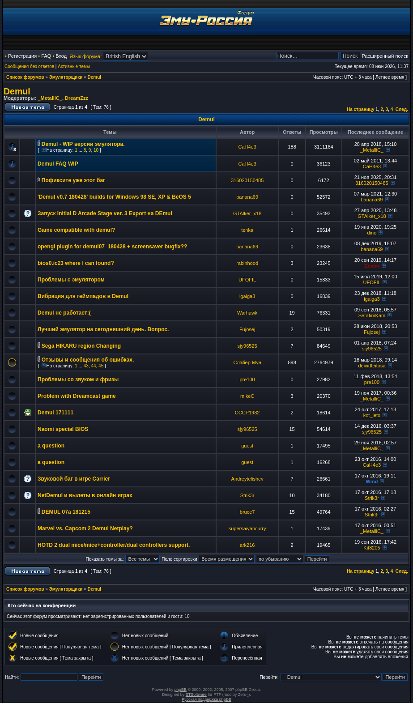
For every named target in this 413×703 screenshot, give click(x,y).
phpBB (181, 689)
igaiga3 (247, 296)
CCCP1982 (247, 412)
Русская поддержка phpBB (206, 699)
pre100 (247, 379)
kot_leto (372, 415)
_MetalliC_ (50, 98)
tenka (247, 230)
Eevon (371, 265)
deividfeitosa (371, 365)
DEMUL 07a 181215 (66, 512)
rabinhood (247, 263)
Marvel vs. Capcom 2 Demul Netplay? (85, 528)
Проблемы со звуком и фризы (78, 379)
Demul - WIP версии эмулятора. (83, 144)
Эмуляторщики (66, 77)
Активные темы (74, 66)
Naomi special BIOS (63, 429)
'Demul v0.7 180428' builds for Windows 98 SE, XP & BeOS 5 (114, 197)
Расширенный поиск (385, 56)
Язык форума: (85, 56)
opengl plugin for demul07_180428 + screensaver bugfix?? (112, 246)
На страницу (361, 109)
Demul (95, 77)
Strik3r (247, 495)
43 (86, 365)
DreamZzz (76, 98)
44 (93, 365)
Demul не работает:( (64, 313)
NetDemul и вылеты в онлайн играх (85, 495)
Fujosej (247, 329)
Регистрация (22, 56)
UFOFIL (247, 279)
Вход (61, 56)
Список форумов (25, 77)
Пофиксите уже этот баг (73, 180)
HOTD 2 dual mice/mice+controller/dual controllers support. (114, 545)
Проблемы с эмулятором (71, 280)
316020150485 (247, 180)
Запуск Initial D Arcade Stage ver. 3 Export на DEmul (105, 213)
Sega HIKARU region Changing (81, 346)
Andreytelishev (247, 478)
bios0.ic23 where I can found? (76, 263)
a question (51, 446)
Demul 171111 (55, 412)
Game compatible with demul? (76, 230)
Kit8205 (371, 547)
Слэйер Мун (247, 362)
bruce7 (247, 512)
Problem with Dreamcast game (77, 396)
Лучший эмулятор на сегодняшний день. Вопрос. (103, 329)
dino (372, 232)
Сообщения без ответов (29, 66)
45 (100, 365)
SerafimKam (372, 315)
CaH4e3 (247, 146)
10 (96, 150)
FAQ (46, 56)
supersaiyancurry (247, 528)
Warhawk (247, 312)
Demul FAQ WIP (58, 164)
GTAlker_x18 (247, 213)
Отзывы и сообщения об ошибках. (88, 360)
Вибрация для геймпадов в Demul (83, 296)
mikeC (247, 396)
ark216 (247, 545)
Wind (372, 481)
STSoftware (196, 694)
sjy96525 (247, 346)
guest (247, 445)
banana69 (247, 197)
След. (402, 109)
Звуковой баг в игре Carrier (74, 479)
